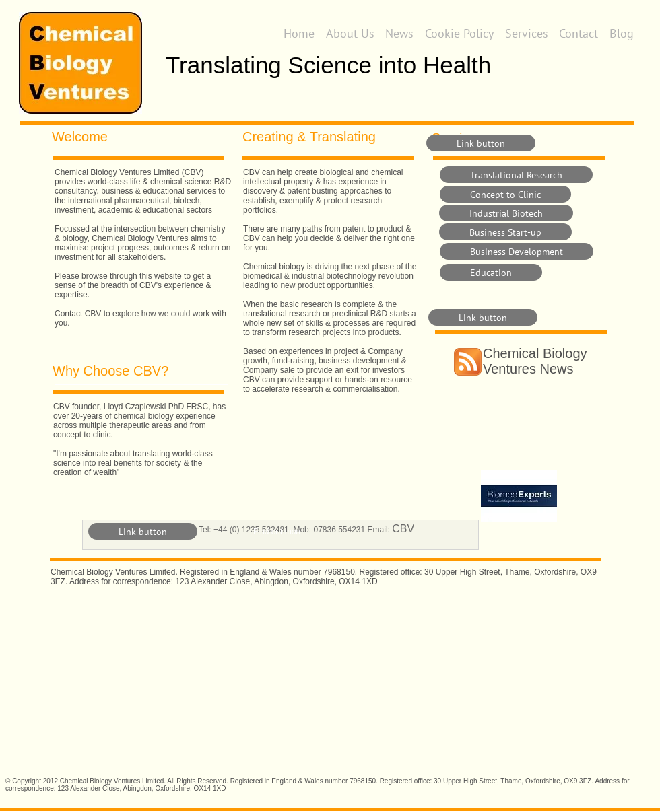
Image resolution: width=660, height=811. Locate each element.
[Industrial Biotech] (506, 213)
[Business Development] (516, 251)
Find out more (278, 531)
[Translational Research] (516, 174)
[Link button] (480, 143)
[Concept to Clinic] (505, 194)
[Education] (491, 272)
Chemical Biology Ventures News (535, 361)
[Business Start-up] (505, 231)
